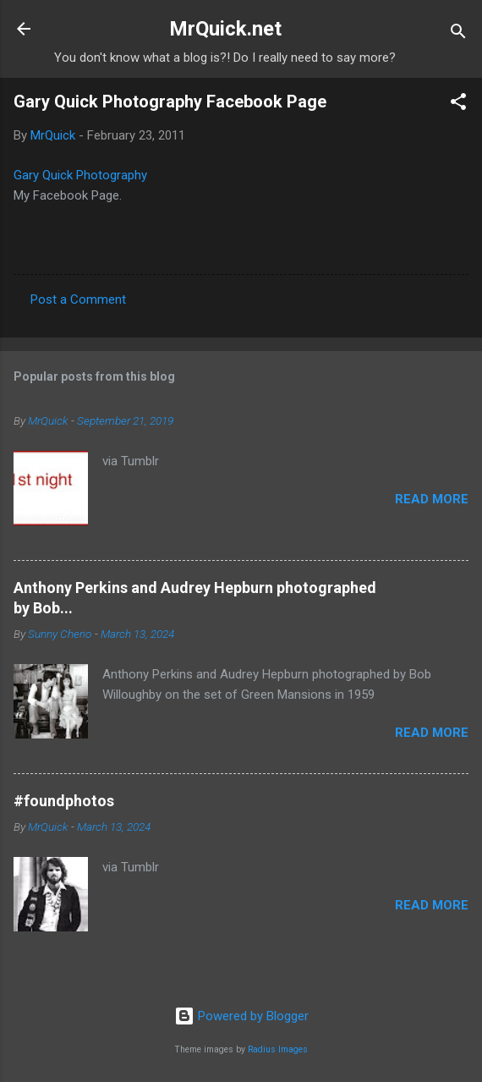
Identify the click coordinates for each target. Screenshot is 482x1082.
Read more (431, 499)
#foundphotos (64, 801)
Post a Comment (78, 299)
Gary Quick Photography (80, 175)
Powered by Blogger (241, 1016)
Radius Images (278, 1049)
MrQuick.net (225, 29)
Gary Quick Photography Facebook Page (170, 101)
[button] (458, 104)
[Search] (458, 34)
